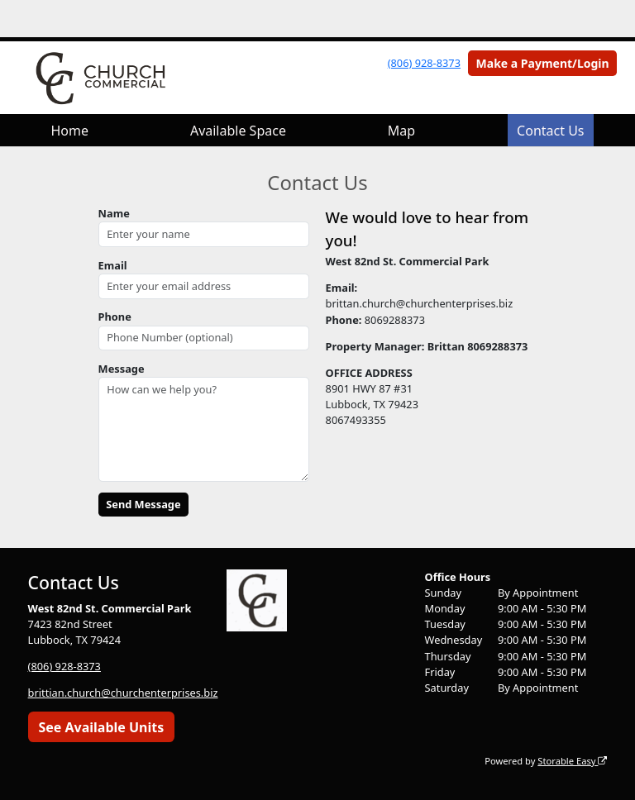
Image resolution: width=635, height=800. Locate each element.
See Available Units (101, 727)
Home (69, 130)
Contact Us (550, 130)
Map (401, 130)
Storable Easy (572, 761)
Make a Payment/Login (542, 63)
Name (114, 213)
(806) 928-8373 (424, 62)
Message (121, 368)
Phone (114, 316)
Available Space (238, 130)
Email (112, 265)
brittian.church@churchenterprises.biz (123, 692)
